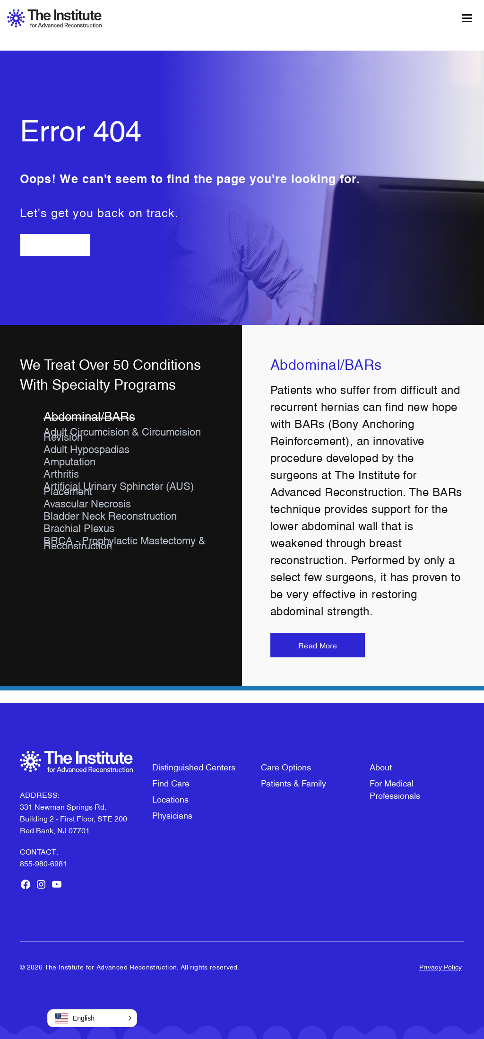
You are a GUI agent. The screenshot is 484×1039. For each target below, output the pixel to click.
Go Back (55, 245)
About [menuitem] (381, 766)
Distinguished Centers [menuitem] (193, 766)
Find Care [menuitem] (171, 782)
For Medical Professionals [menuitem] (395, 788)
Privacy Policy (440, 966)
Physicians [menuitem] (172, 814)
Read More (317, 645)
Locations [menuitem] (170, 798)
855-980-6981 (43, 863)
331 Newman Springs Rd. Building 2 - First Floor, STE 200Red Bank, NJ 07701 (73, 818)
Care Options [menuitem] (286, 766)
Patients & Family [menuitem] (293, 782)
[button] (92, 1018)
